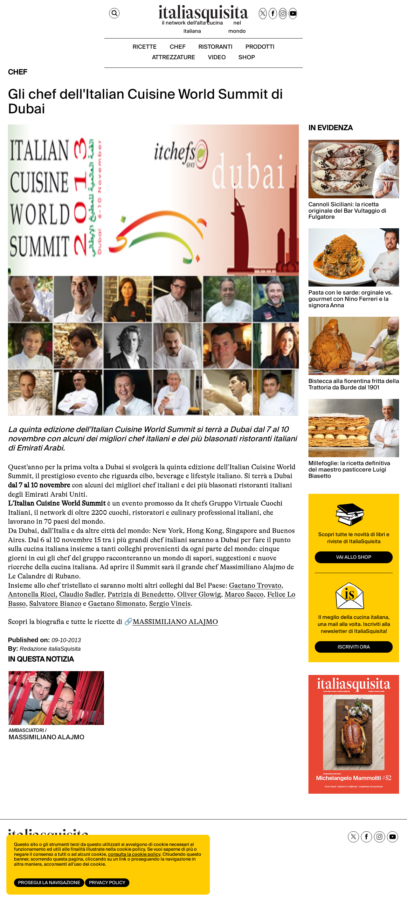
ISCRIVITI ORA (354, 659)
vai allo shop (354, 569)
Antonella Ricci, (33, 607)
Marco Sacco (244, 607)
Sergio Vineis (169, 616)
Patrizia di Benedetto (140, 607)
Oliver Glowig (199, 607)
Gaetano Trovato (255, 598)
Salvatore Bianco (55, 616)
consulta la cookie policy (134, 859)
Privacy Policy (109, 883)
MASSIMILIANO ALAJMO (175, 634)
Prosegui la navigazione (49, 883)
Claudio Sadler (81, 607)
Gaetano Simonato (117, 616)
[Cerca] (13, 15)
